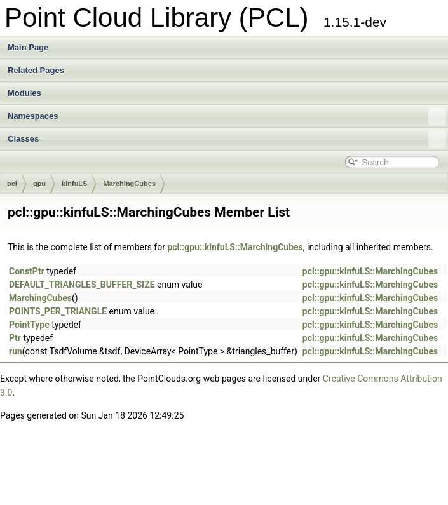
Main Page (28, 47)
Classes (227, 139)
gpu (39, 183)
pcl (12, 183)
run (15, 351)
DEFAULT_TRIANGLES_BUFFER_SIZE (82, 284)
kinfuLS (74, 183)
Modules (24, 93)
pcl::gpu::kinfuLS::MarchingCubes (234, 247)
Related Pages (36, 70)
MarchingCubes (129, 183)
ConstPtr (26, 271)
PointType (29, 325)
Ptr (15, 338)
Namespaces (227, 116)
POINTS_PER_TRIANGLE (58, 311)
